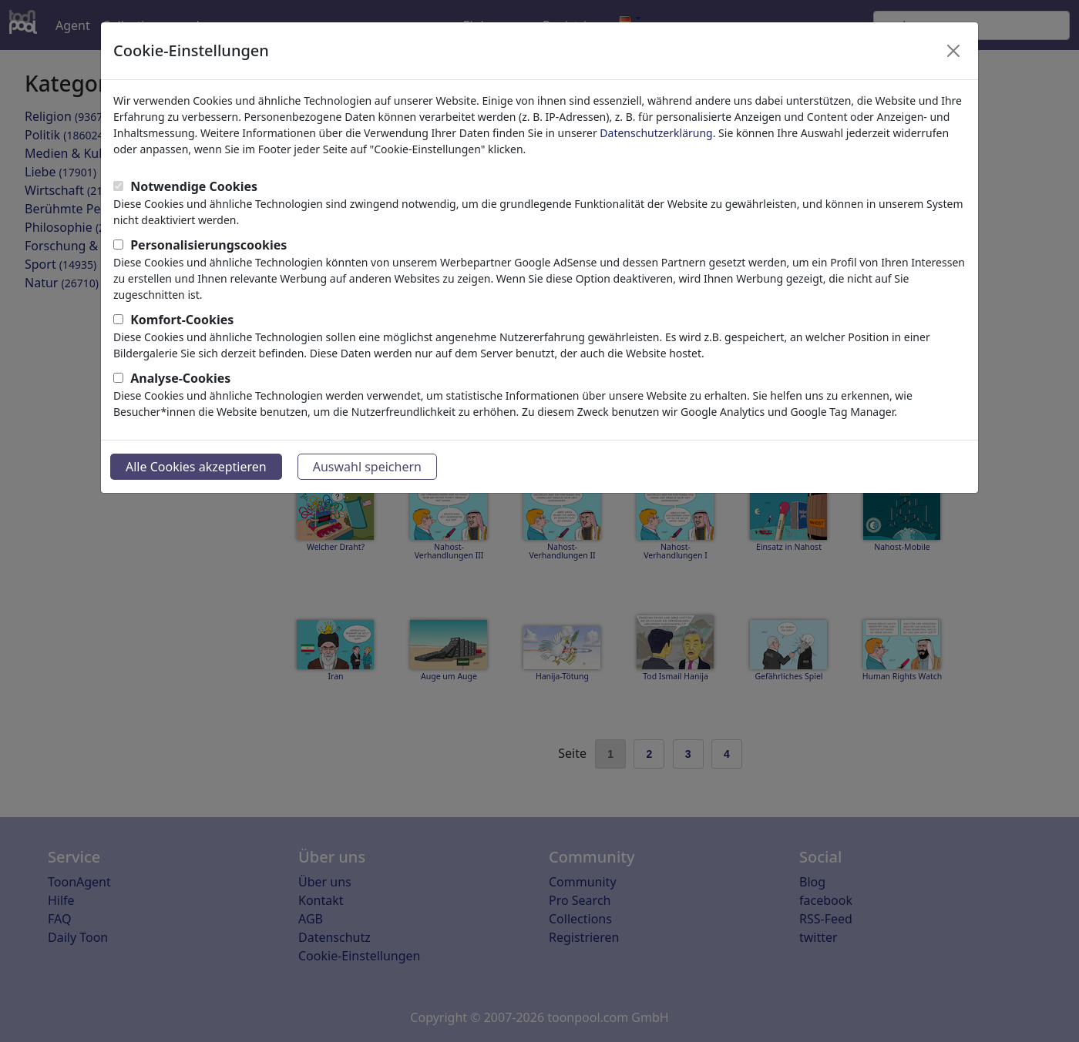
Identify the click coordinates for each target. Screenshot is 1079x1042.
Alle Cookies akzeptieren (196, 466)
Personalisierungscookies (208, 244)
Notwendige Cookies (193, 186)
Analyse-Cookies (180, 378)
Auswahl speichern (367, 466)
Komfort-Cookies (182, 319)
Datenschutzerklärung (656, 133)
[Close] (953, 51)
